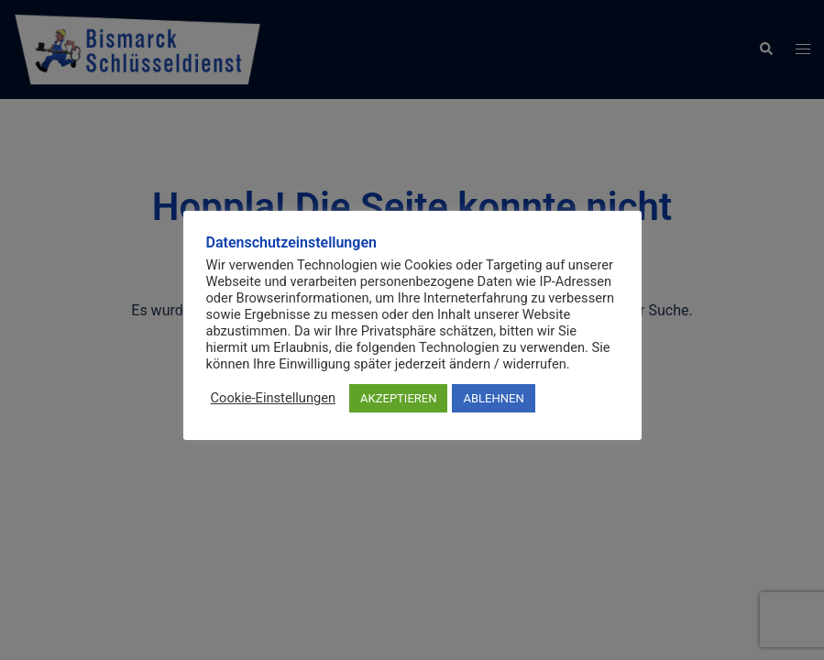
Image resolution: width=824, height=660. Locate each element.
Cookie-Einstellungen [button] (273, 398)
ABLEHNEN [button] (493, 398)
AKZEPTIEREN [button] (398, 398)
